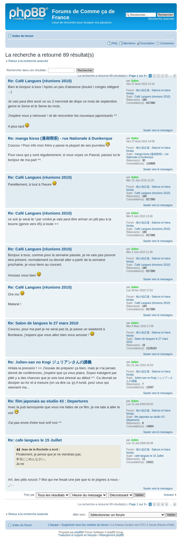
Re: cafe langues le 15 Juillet (35, 440)
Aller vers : (80, 514)
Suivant (169, 494)
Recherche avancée (161, 18)
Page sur (137, 75)
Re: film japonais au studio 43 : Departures (48, 401)
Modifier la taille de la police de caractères (170, 34)
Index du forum (22, 35)
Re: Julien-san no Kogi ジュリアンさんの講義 (50, 362)
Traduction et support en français (77, 535)
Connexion (167, 43)
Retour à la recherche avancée (28, 60)
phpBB (78, 532)
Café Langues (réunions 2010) (152, 96)
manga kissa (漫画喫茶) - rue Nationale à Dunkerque (147, 156)
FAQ (114, 43)
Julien (134, 80)
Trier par (29, 494)
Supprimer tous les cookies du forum (85, 524)
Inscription (147, 43)
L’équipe (53, 524)
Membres (129, 43)
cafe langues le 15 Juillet (149, 455)
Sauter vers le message (157, 130)
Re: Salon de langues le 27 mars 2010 (43, 323)
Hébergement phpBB (111, 535)
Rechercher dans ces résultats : (40, 70)
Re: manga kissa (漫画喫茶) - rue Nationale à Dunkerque (60, 138)
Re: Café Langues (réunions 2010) (40, 81)
